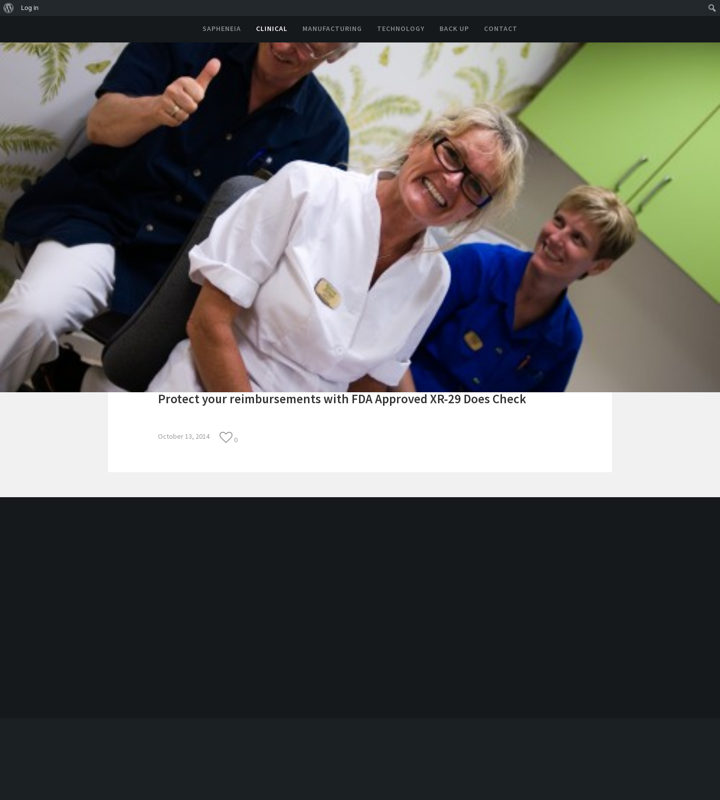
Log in (29, 7)
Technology (400, 28)
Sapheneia (221, 28)
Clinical (272, 28)
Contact (501, 28)
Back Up (454, 28)
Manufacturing (332, 28)
